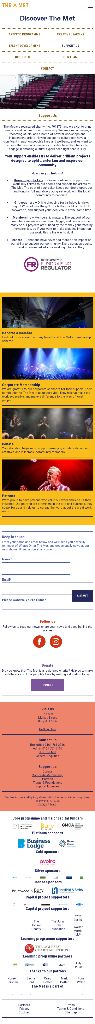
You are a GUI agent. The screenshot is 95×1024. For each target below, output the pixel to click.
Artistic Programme (24, 34)
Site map (71, 1012)
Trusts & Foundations (47, 783)
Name (7, 559)
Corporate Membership (21, 384)
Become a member (17, 333)
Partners (24, 1005)
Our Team (70, 57)
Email (6, 580)
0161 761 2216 (55, 745)
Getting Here (47, 729)
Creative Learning (70, 34)
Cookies (24, 1012)
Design (42, 804)
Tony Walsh (81, 980)
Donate (8, 444)
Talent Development (24, 46)
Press (71, 1005)
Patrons (8, 495)
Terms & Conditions (70, 1009)
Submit (82, 596)
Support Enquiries (47, 786)
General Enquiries (47, 756)
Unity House (78, 965)
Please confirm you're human (24, 600)
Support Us (70, 46)
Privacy (24, 1009)
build (53, 804)
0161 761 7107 (52, 748)
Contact (47, 68)
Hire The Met (24, 57)
